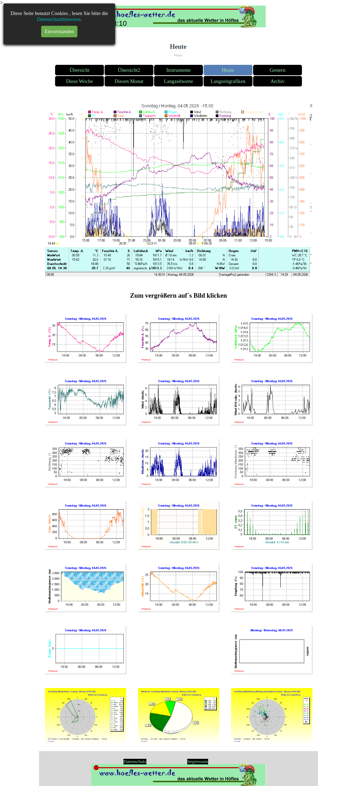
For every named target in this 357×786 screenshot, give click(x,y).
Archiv (278, 81)
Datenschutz (134, 761)
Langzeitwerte (178, 81)
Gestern (277, 70)
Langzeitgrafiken (228, 81)
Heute (228, 70)
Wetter (178, 55)
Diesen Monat (129, 81)
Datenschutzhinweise (59, 19)
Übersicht (80, 70)
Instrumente (178, 70)
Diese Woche (79, 81)
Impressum (197, 761)
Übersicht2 (129, 70)
